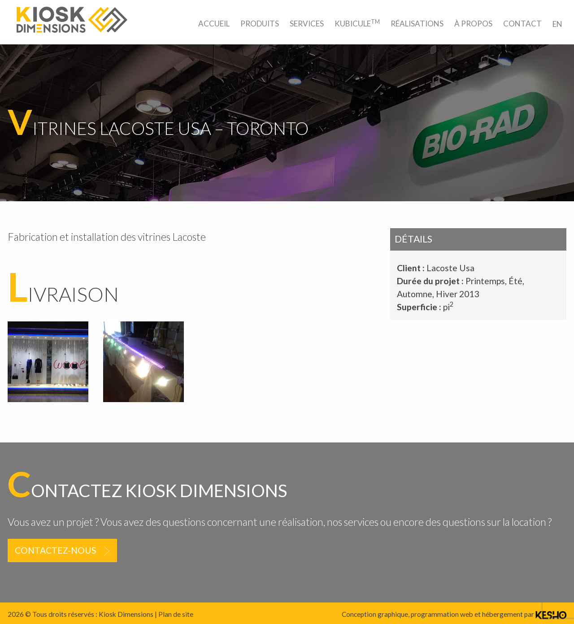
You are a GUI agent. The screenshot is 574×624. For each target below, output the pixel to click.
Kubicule (357, 23)
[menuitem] (214, 23)
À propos (473, 23)
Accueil (214, 23)
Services (307, 23)
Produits (259, 23)
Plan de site (175, 614)
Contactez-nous (55, 550)
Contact (522, 23)
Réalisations (417, 23)
